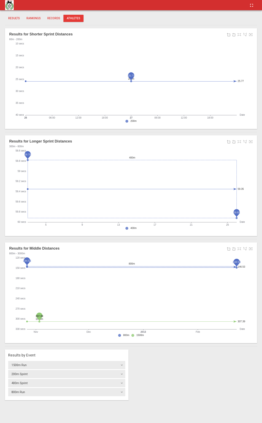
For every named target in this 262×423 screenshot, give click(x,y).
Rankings (33, 18)
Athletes (73, 18)
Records (53, 18)
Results (14, 18)
